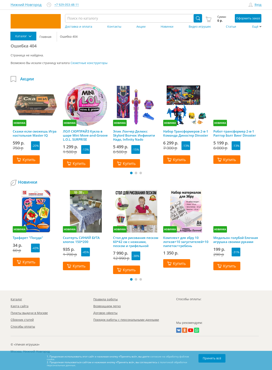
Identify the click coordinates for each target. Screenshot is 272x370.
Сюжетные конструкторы (89, 63)
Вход (258, 5)
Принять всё (212, 358)
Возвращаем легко (107, 306)
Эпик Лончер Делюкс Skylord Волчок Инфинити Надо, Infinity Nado (134, 135)
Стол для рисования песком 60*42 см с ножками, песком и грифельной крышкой (135, 242)
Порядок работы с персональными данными (126, 320)
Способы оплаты (23, 326)
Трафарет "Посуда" (28, 238)
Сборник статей (22, 320)
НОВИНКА (20, 122)
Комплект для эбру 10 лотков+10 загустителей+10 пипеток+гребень (185, 242)
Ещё (255, 26)
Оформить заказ (248, 18)
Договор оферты (105, 313)
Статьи (231, 26)
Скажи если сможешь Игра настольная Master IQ (35, 133)
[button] (131, 173)
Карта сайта (19, 306)
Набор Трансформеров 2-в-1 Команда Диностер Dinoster (185, 133)
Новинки (167, 26)
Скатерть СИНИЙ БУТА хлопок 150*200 (81, 240)
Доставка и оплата (78, 26)
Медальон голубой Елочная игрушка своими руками (235, 240)
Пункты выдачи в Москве (29, 313)
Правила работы (105, 299)
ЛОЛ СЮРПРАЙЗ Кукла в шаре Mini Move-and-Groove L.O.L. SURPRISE (85, 135)
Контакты (114, 26)
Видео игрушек (200, 26)
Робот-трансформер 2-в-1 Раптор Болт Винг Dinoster (234, 133)
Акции (141, 26)
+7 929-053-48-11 (66, 5)
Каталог (16, 299)
